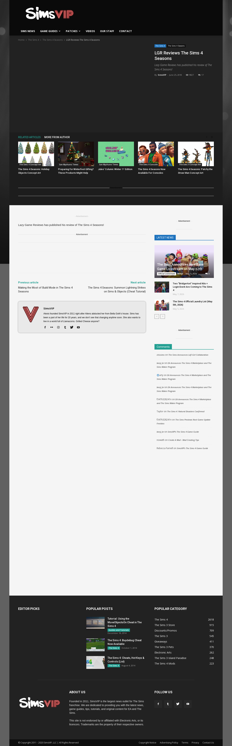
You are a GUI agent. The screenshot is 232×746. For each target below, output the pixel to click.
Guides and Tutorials (119, 630)
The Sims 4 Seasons (53, 39)
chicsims (161, 354)
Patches (73, 31)
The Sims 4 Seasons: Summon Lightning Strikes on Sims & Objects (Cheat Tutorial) (117, 289)
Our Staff (107, 31)
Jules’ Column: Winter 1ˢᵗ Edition (115, 169)
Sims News (28, 31)
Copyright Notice (147, 742)
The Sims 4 (33, 39)
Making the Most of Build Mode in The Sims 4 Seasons (45, 289)
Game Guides (50, 31)
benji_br (160, 363)
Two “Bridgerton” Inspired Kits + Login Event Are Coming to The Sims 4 (192, 286)
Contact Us (208, 742)
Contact (125, 31)
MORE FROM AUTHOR (57, 137)
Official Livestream (166, 273)
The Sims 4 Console (148, 164)
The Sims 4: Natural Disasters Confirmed (185, 411)
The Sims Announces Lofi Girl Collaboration (188, 354)
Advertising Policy (169, 742)
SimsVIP (162, 74)
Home (21, 39)
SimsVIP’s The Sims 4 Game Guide (183, 431)
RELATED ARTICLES (29, 137)
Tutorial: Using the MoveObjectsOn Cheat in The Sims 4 (125, 622)
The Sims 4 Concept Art (30, 164)
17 (201, 74)
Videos (90, 31)
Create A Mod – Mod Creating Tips (183, 440)
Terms (185, 742)
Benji (180, 273)
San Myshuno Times (68, 164)
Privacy (195, 742)
